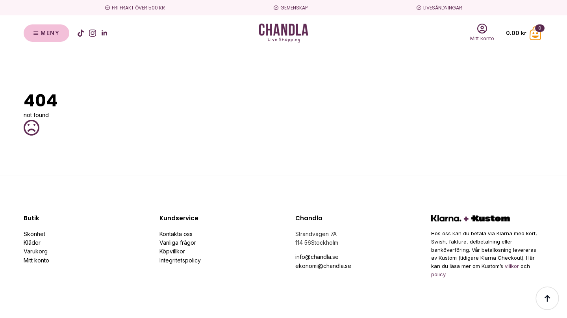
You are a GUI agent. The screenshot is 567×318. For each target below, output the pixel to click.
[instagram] (92, 33)
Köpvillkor (172, 251)
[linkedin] (104, 33)
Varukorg (36, 251)
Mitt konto (36, 260)
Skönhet (34, 234)
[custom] (80, 33)
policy (438, 274)
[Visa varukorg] (524, 33)
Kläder (32, 242)
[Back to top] (547, 298)
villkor (512, 266)
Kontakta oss (176, 234)
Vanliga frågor (177, 242)
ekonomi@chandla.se (323, 265)
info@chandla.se (317, 256)
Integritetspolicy (180, 260)
